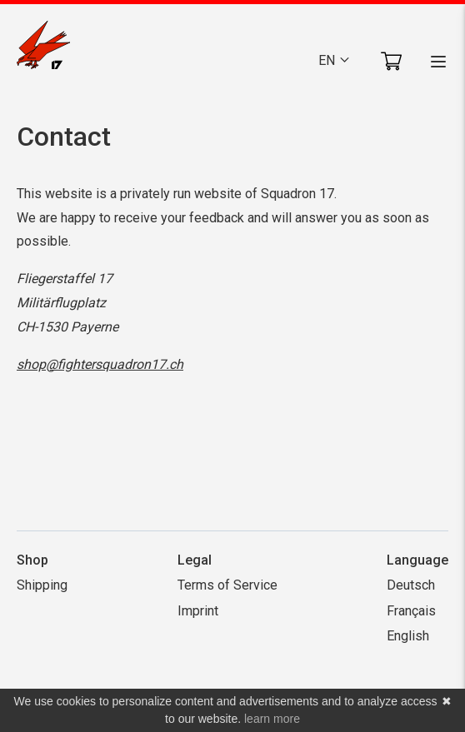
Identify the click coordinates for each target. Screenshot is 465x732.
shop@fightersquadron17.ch (100, 364)
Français (411, 611)
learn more (272, 718)
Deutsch (411, 585)
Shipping (42, 585)
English (408, 636)
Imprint (198, 611)
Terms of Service (228, 585)
